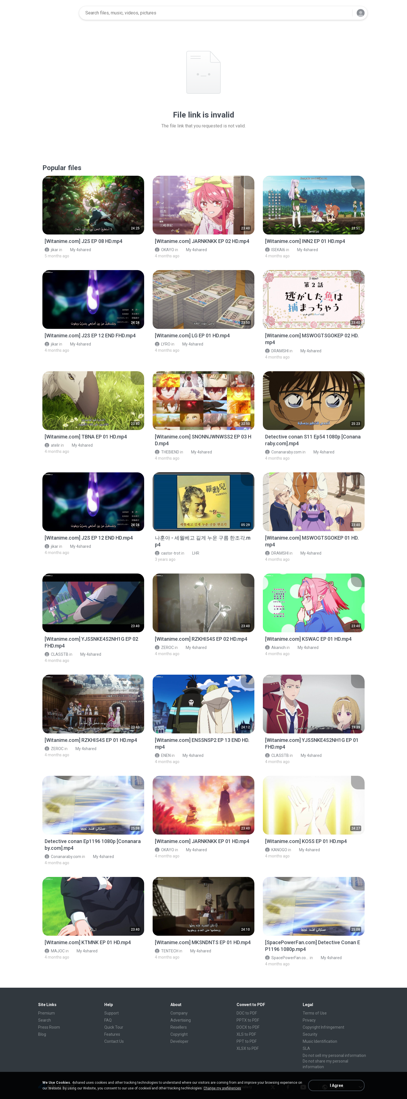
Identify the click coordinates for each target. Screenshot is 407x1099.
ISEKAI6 (275, 249)
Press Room (49, 1027)
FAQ (108, 1020)
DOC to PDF (247, 1013)
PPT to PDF (247, 1041)
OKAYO (164, 249)
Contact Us (114, 1041)
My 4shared (77, 249)
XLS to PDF (246, 1034)
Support (111, 1013)
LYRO (162, 344)
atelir (52, 445)
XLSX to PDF (248, 1048)
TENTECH (166, 951)
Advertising (180, 1020)
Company (179, 1013)
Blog (42, 1034)
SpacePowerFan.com (287, 957)
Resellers (178, 1027)
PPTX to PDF (248, 1020)
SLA (306, 1048)
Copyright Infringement (323, 1027)
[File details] (93, 205)
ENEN (163, 755)
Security (310, 1034)
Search (44, 1020)
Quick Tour (113, 1027)
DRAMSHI (277, 351)
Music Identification (320, 1041)
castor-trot (167, 553)
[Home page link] (57, 13)
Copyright (179, 1034)
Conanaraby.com (283, 452)
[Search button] (344, 13)
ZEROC (164, 647)
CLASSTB (56, 654)
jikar (51, 249)
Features (112, 1034)
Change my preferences (222, 1088)
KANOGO (276, 850)
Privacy (309, 1020)
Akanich (275, 647)
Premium (46, 1013)
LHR (192, 553)
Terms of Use (315, 1013)
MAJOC (55, 951)
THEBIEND (167, 452)
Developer (179, 1041)
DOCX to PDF (248, 1027)
